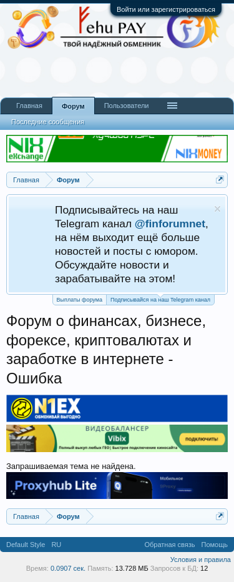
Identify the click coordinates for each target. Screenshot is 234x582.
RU (56, 544)
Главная (29, 105)
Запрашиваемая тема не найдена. (71, 466)
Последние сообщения (47, 122)
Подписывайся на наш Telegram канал (160, 299)
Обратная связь (169, 544)
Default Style (25, 544)
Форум (73, 106)
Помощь (215, 544)
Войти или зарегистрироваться (166, 9)
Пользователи (126, 105)
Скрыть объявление (217, 209)
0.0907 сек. (68, 568)
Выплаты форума (79, 300)
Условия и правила (200, 559)
